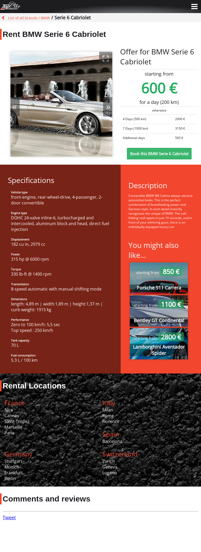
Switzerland (119, 453)
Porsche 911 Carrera (159, 288)
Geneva (109, 467)
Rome (108, 416)
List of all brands (22, 17)
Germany (18, 453)
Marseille (13, 427)
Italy (108, 402)
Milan (107, 410)
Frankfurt (13, 473)
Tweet (9, 517)
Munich (11, 467)
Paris (9, 433)
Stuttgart (13, 461)
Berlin (10, 478)
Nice (8, 410)
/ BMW (43, 17)
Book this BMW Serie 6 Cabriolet (159, 153)
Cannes (11, 416)
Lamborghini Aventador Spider (159, 350)
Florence (110, 421)
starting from (159, 272)
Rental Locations (34, 385)
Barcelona (112, 441)
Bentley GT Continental (159, 320)
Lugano (109, 473)
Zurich (108, 461)
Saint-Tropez (17, 421)
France (14, 402)
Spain (110, 434)
